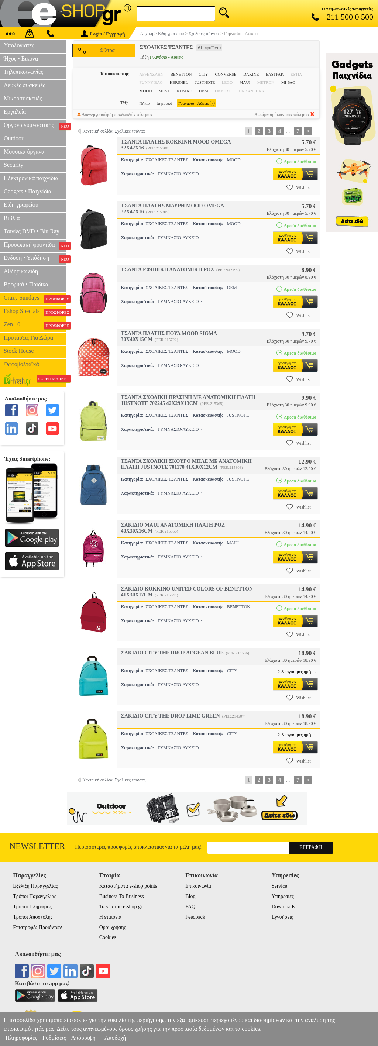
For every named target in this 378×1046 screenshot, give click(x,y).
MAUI (245, 82)
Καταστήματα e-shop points (128, 886)
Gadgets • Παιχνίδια (27, 191)
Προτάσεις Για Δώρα (28, 337)
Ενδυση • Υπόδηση (35, 259)
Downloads (283, 906)
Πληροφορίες (21, 1038)
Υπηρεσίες (283, 896)
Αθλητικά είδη (21, 271)
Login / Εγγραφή (103, 34)
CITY (203, 74)
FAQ (190, 906)
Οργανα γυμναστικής (35, 126)
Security (13, 165)
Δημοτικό (164, 103)
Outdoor (13, 138)
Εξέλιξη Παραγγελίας (35, 886)
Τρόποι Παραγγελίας (34, 896)
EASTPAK (275, 74)
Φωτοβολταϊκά (21, 364)
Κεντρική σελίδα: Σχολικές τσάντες (114, 131)
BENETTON (181, 74)
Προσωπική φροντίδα (35, 245)
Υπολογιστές (19, 45)
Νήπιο (145, 103)
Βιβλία (12, 218)
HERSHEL (179, 82)
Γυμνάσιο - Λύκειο (196, 103)
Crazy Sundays (35, 299)
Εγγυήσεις (282, 917)
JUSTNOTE (205, 82)
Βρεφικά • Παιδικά (26, 284)
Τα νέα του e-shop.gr (120, 906)
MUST (164, 91)
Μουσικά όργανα (24, 151)
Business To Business (121, 896)
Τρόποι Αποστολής (32, 917)
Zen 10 (35, 325)
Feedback (195, 917)
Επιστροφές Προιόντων (37, 927)
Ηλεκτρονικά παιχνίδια (31, 178)
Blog (190, 896)
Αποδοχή (115, 1038)
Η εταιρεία (110, 917)
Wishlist (298, 187)
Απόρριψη (83, 1038)
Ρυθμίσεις (54, 1038)
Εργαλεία (15, 112)
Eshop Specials (35, 312)
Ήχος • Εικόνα (21, 58)
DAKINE (251, 74)
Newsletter (37, 846)
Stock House (19, 351)
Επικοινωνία (198, 886)
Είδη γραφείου (21, 205)
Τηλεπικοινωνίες (23, 72)
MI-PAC (288, 82)
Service (279, 886)
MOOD (146, 91)
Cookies (107, 937)
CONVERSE (225, 74)
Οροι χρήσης (112, 927)
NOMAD (184, 91)
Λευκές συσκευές (24, 85)
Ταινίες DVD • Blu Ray (31, 231)
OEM (203, 91)
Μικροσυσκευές (23, 98)
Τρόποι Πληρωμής (32, 906)
